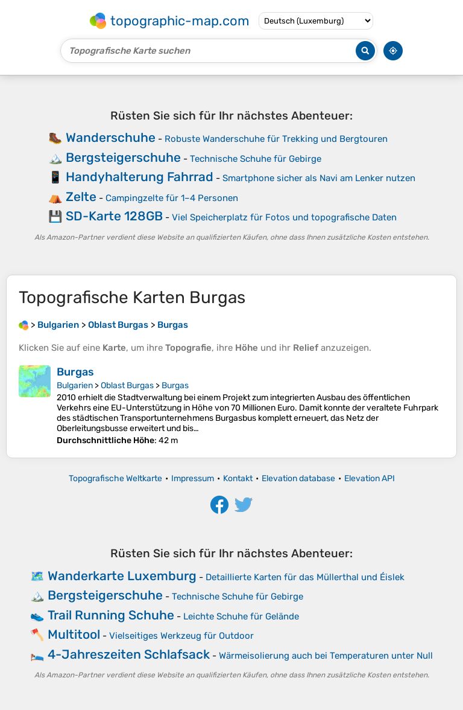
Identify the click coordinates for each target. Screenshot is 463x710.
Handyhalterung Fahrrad (139, 176)
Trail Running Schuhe (111, 614)
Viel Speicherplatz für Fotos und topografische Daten (284, 217)
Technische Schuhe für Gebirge (255, 158)
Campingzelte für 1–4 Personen (172, 198)
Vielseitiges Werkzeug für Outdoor (181, 635)
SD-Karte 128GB (114, 215)
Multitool (74, 634)
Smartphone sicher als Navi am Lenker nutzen (318, 178)
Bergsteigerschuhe (123, 157)
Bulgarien (75, 385)
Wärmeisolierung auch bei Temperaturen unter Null (326, 655)
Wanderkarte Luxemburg (122, 575)
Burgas (75, 372)
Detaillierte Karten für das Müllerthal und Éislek (305, 577)
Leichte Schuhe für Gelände (241, 616)
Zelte (81, 196)
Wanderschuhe (111, 137)
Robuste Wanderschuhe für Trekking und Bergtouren (276, 138)
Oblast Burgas (127, 385)
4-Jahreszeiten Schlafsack (129, 654)
